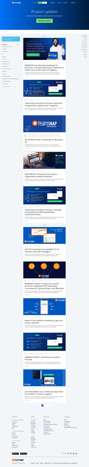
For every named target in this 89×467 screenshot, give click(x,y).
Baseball (33, 421)
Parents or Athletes (16, 440)
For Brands (66, 422)
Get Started (14, 437)
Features (14, 423)
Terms (37, 462)
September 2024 (84, 48)
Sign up (70, 2)
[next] (49, 405)
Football (33, 424)
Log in (75, 2)
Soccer (32, 429)
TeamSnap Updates (48, 428)
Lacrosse (33, 427)
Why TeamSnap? (47, 433)
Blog (45, 419)
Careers (67, 420)
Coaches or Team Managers (18, 430)
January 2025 (84, 43)
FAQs (13, 427)
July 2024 (85, 52)
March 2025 (85, 40)
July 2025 (85, 37)
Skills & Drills (46, 425)
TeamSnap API (67, 425)
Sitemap (33, 462)
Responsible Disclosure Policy (70, 427)
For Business (33, 419)
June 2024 (85, 54)
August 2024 (84, 50)
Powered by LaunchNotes (6, 86)
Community (46, 431)
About (65, 419)
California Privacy (48, 462)
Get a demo (14, 421)
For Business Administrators (18, 419)
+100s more (33, 446)
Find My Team (64, 2)
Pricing (13, 424)
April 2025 (85, 38)
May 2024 (85, 55)
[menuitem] (26, 2)
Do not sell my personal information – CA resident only (65, 462)
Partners (66, 424)
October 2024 (84, 47)
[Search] (10, 31)
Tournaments (15, 426)
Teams (32, 435)
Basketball (33, 423)
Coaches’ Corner (47, 420)
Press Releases (47, 427)
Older (86, 57)
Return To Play (47, 422)
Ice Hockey (33, 426)
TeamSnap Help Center (49, 430)
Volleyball (33, 432)
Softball (32, 430)
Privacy (41, 462)
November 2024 (84, 45)
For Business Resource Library (50, 424)
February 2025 (84, 42)
